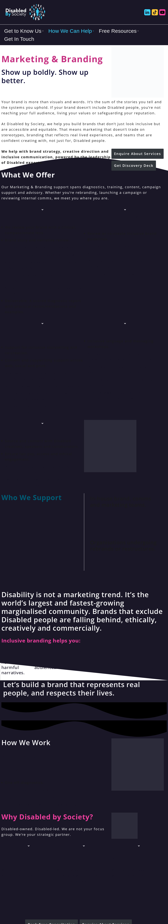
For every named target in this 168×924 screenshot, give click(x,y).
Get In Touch (19, 39)
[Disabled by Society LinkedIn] (147, 12)
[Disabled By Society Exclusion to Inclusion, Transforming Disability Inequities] (25, 12)
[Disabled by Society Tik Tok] (155, 12)
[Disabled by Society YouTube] (162, 12)
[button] (42, 31)
